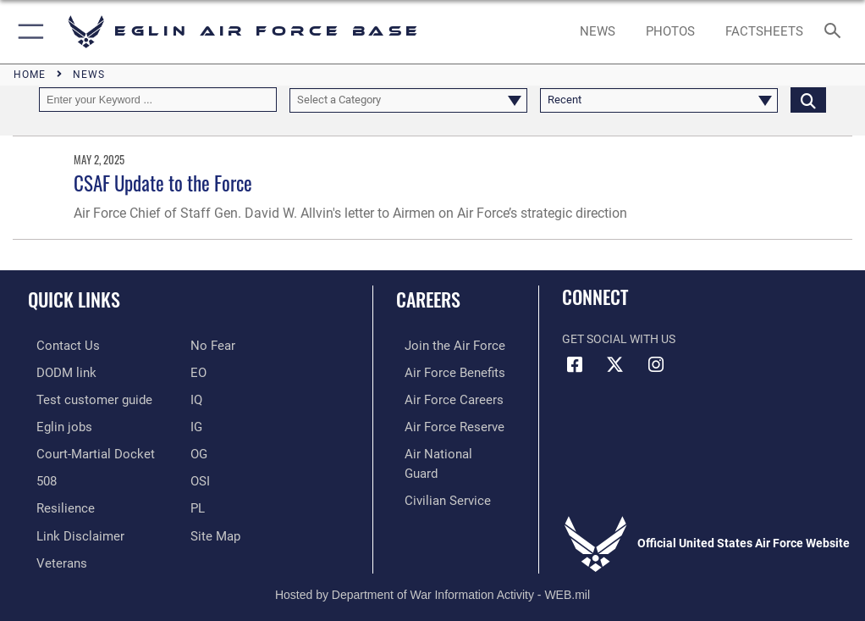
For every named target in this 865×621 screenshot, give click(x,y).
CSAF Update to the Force (163, 182)
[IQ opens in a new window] (196, 397)
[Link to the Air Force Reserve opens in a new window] (441, 423)
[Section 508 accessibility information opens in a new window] (38, 475)
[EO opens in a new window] (211, 345)
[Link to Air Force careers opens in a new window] (441, 397)
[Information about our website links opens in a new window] (67, 526)
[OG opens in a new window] (198, 448)
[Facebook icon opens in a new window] (574, 365)
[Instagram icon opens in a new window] (656, 365)
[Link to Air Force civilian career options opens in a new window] (434, 475)
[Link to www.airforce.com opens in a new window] (442, 345)
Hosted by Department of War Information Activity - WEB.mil (432, 584)
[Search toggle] (835, 32)
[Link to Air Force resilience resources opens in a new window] (54, 501)
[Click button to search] (808, 99)
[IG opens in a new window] (196, 423)
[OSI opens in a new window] (199, 475)
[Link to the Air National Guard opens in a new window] (444, 448)
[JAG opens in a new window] (82, 448)
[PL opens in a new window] (197, 501)
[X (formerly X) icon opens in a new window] (615, 365)
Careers (428, 299)
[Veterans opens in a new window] (51, 553)
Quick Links (74, 299)
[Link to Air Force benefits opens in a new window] (442, 370)
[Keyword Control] (158, 99)
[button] (27, 32)
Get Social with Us (618, 339)
